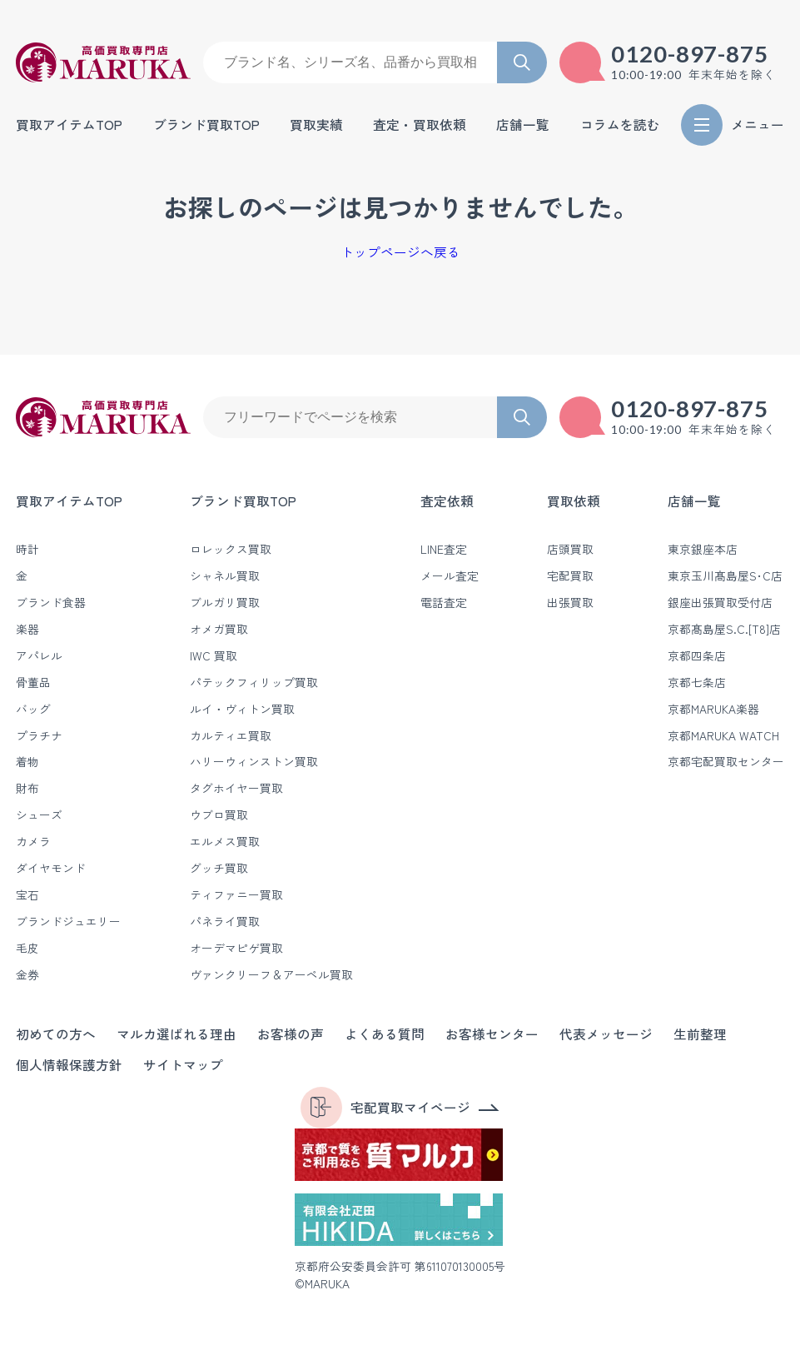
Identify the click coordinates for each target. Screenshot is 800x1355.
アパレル (39, 655)
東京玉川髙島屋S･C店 (725, 575)
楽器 (27, 628)
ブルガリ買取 (225, 602)
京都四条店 (697, 655)
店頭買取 (570, 549)
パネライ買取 (225, 921)
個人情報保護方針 (69, 1064)
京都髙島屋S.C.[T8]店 (724, 628)
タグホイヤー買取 (236, 788)
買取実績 (316, 125)
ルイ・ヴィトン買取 (242, 708)
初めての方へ (56, 1034)
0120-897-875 (690, 53)
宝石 (27, 894)
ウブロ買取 (219, 814)
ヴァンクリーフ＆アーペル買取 (271, 974)
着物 (27, 761)
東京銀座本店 (703, 549)
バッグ (33, 708)
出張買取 (570, 602)
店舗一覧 (694, 501)
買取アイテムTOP (69, 125)
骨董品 (33, 682)
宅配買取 (570, 575)
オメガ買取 (219, 628)
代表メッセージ (606, 1034)
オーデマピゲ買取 (236, 947)
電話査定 (443, 602)
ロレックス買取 (230, 549)
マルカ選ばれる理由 (176, 1034)
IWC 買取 (213, 655)
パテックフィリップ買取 (254, 682)
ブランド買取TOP (206, 125)
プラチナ (39, 735)
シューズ (39, 814)
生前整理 (700, 1034)
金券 (27, 974)
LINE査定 (443, 549)
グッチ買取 (219, 867)
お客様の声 (290, 1034)
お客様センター (492, 1034)
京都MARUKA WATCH (723, 735)
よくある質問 (385, 1034)
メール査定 (449, 575)
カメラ (33, 841)
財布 (27, 788)
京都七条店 (697, 682)
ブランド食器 (51, 602)
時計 (27, 549)
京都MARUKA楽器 (713, 708)
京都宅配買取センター (726, 761)
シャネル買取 (225, 575)
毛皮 (27, 947)
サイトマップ (183, 1064)
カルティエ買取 (230, 735)
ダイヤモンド (51, 867)
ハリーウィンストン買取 (254, 761)
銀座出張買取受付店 (720, 602)
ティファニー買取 (236, 894)
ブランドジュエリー (68, 921)
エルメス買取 (225, 841)
